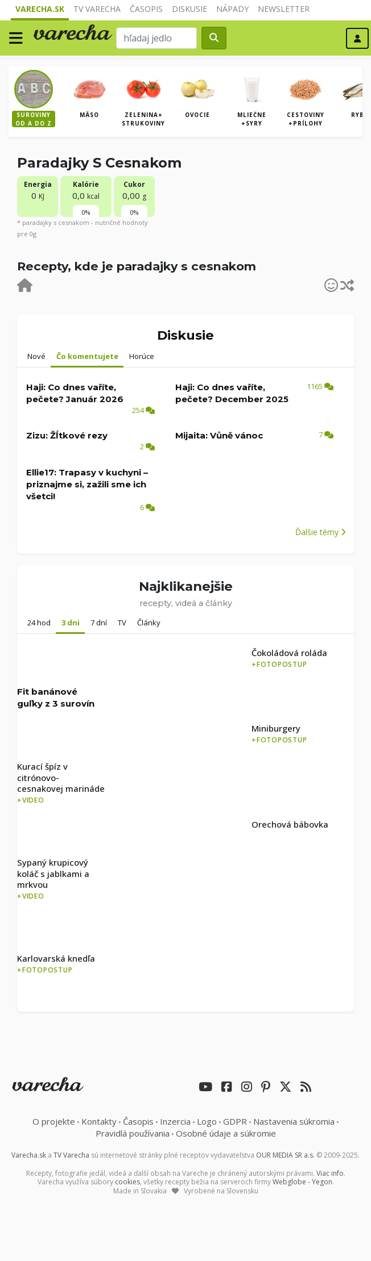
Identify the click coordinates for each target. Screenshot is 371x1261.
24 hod (39, 622)
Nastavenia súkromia (294, 1121)
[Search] (156, 38)
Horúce (141, 356)
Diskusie (189, 8)
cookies (127, 1182)
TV (122, 622)
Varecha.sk (39, 8)
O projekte (53, 1121)
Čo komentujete (87, 356)
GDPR (235, 1121)
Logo (207, 1121)
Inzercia (175, 1121)
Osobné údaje (226, 1133)
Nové (36, 356)
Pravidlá (133, 1133)
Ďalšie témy (320, 532)
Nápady (232, 8)
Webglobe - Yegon (302, 1182)
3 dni (70, 622)
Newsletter (284, 8)
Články (148, 622)
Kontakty (99, 1121)
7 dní (98, 622)
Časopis (146, 8)
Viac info (330, 1173)
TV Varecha (97, 8)
